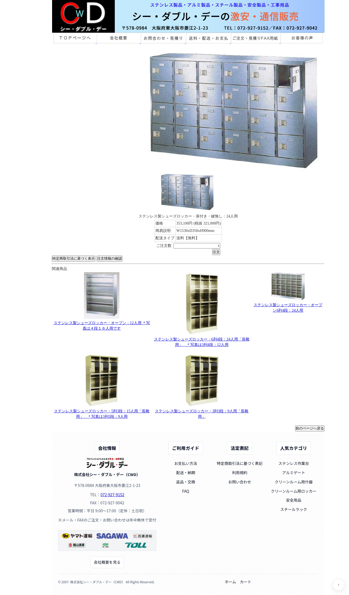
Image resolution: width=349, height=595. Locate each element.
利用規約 (239, 472)
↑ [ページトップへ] (339, 585)
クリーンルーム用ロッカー (294, 491)
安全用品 (293, 500)
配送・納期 (185, 472)
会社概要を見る (107, 562)
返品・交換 (185, 481)
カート (245, 581)
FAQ (185, 491)
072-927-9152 (112, 494)
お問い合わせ (239, 481)
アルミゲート (293, 472)
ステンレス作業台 (293, 463)
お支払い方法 (185, 463)
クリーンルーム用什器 (294, 481)
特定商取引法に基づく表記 (240, 463)
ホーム (230, 581)
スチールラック (293, 509)
